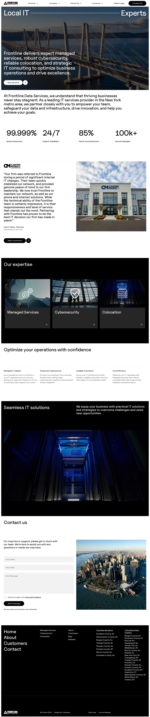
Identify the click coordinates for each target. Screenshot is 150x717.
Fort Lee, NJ (129, 640)
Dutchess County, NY (105, 655)
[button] (33, 3)
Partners (72, 639)
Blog (70, 636)
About (71, 630)
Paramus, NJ (130, 662)
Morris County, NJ (104, 652)
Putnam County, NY (104, 649)
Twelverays (66, 712)
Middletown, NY (131, 648)
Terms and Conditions (33, 597)
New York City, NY (132, 655)
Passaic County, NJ (104, 646)
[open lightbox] (75, 465)
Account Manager (105, 712)
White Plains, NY (131, 677)
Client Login (92, 712)
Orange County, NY (104, 643)
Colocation (45, 636)
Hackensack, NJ (131, 643)
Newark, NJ (129, 653)
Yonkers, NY (130, 679)
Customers (73, 633)
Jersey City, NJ (131, 645)
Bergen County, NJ (104, 640)
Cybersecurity (46, 633)
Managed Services (48, 630)
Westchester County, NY (107, 637)
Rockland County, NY (105, 634)
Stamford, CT (131, 672)
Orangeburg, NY (131, 658)
